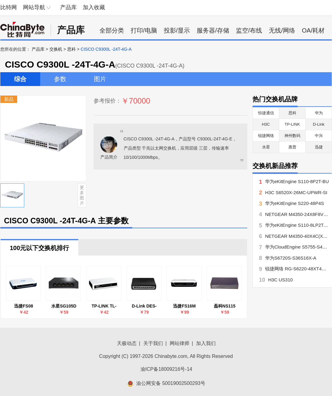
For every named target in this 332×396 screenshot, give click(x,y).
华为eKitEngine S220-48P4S (294, 203)
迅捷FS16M (184, 306)
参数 (60, 79)
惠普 (292, 147)
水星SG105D (63, 306)
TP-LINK (292, 124)
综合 (20, 79)
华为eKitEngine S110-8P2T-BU (297, 181)
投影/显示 (177, 30)
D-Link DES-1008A (144, 306)
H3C (266, 124)
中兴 (319, 135)
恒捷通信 (266, 113)
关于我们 (153, 343)
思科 (71, 49)
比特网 (8, 7)
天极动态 (127, 343)
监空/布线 (249, 30)
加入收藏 (94, 7)
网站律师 (179, 343)
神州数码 (292, 135)
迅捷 (319, 147)
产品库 (68, 7)
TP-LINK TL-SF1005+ (104, 306)
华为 (319, 113)
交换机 (55, 49)
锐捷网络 (266, 135)
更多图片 (82, 195)
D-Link (319, 124)
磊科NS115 (225, 306)
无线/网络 (282, 30)
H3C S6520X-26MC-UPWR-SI (296, 192)
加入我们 (206, 343)
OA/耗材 (313, 30)
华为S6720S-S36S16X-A (290, 258)
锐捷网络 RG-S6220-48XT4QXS (298, 268)
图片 (100, 79)
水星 (266, 147)
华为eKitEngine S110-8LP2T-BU (298, 225)
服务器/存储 (213, 30)
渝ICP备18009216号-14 (166, 369)
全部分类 (111, 30)
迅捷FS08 (23, 306)
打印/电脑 (144, 30)
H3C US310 (280, 279)
